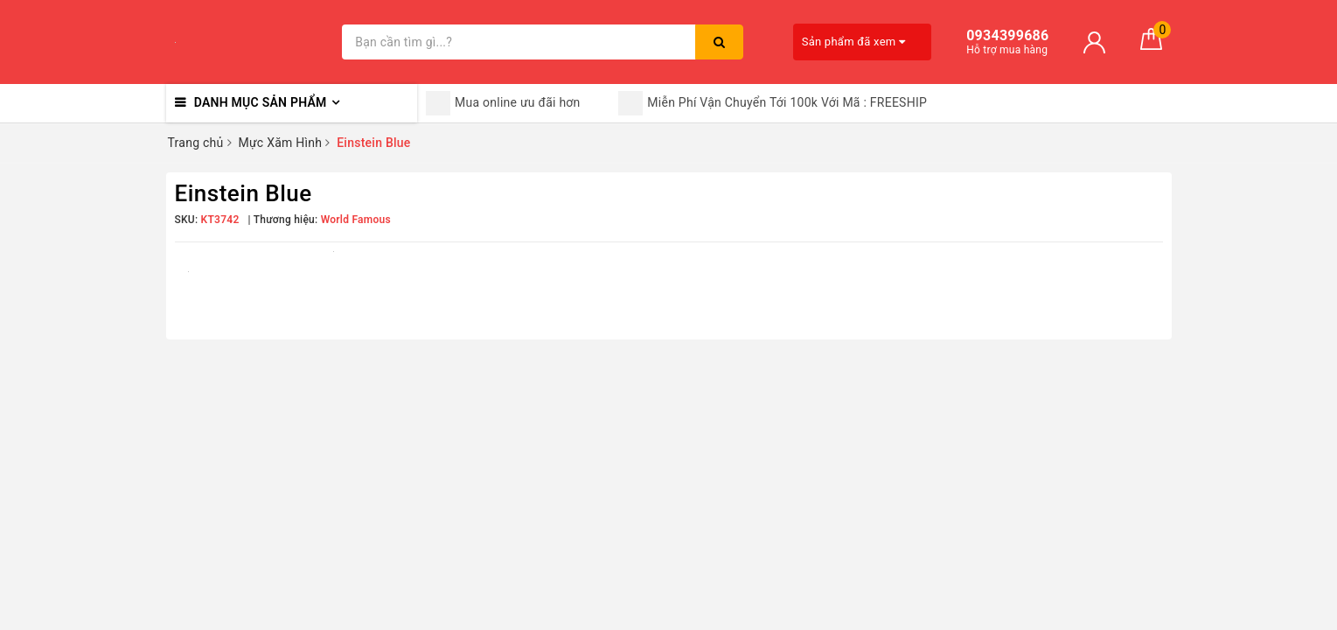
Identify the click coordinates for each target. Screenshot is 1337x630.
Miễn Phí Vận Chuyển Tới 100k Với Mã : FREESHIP (772, 103)
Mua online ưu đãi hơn (503, 103)
